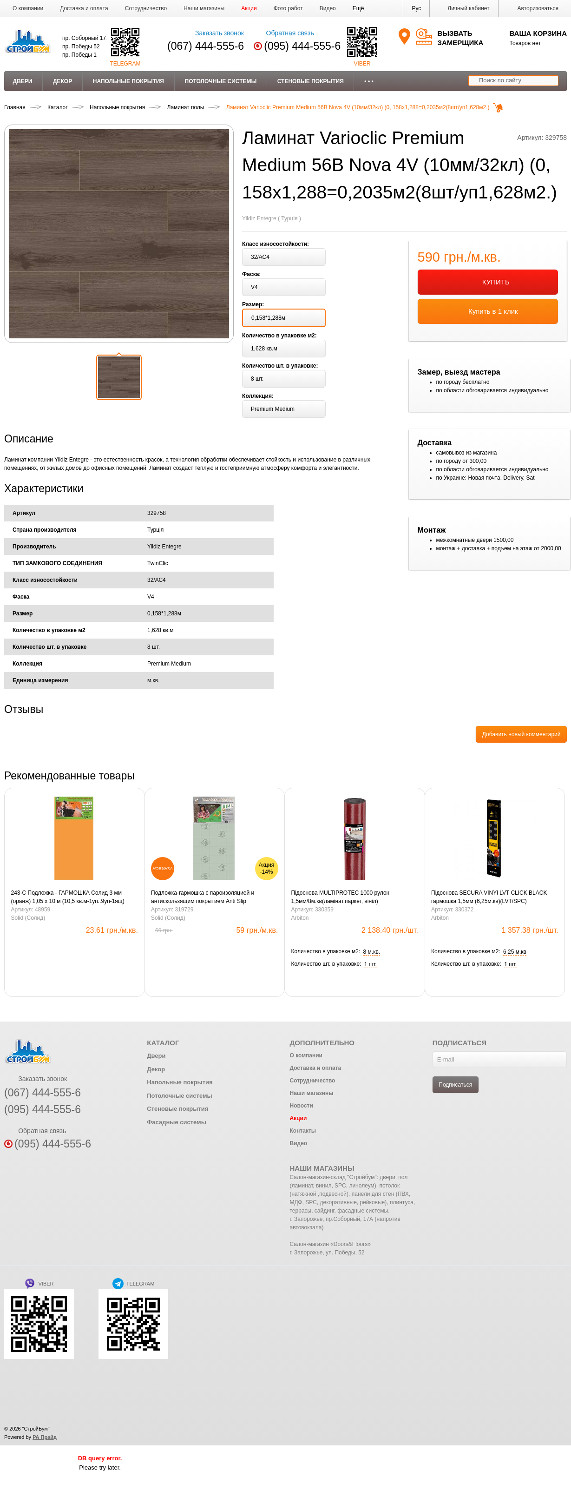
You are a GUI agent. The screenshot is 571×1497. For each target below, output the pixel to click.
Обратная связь (284, 33)
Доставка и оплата (84, 8)
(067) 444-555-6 (205, 46)
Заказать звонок (213, 33)
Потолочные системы (221, 81)
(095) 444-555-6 (302, 46)
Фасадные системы (176, 1122)
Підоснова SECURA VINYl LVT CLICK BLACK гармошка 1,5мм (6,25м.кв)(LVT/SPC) (489, 897)
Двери (23, 81)
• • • (368, 81)
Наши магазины (204, 8)
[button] (358, 8)
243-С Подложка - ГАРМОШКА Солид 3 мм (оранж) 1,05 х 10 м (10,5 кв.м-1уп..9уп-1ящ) (68, 897)
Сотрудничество (146, 8)
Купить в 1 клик (488, 312)
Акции (249, 8)
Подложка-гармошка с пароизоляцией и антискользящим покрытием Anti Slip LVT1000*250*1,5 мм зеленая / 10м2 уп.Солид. (211, 897)
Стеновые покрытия (310, 81)
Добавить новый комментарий (521, 734)
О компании (28, 8)
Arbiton (300, 918)
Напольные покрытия (128, 81)
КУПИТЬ (488, 283)
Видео (328, 8)
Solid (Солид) (28, 918)
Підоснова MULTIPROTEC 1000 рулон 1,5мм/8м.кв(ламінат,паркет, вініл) (340, 897)
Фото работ (288, 8)
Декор (62, 81)
